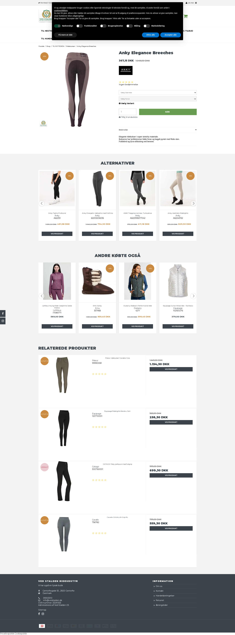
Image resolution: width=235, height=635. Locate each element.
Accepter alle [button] (171, 35)
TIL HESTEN (47, 31)
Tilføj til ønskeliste (129, 117)
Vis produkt (171, 369)
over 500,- (47, 3)
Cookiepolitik (21, 633)
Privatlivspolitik (7, 633)
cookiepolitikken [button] (61, 10)
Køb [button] (167, 112)
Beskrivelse (123, 130)
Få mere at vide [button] (65, 35)
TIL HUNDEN (47, 38)
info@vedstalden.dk (52, 600)
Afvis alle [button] (150, 35)
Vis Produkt (57, 234)
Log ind (190, 3)
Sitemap (42, 610)
